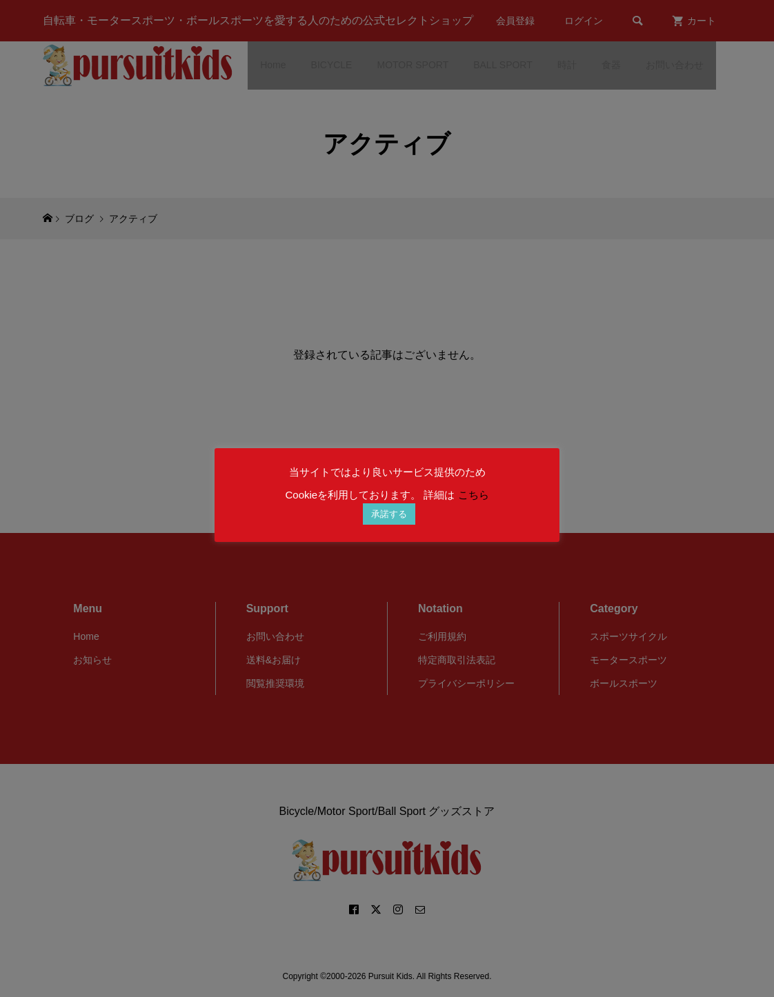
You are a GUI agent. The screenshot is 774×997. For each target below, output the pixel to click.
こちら (473, 495)
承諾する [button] (389, 514)
